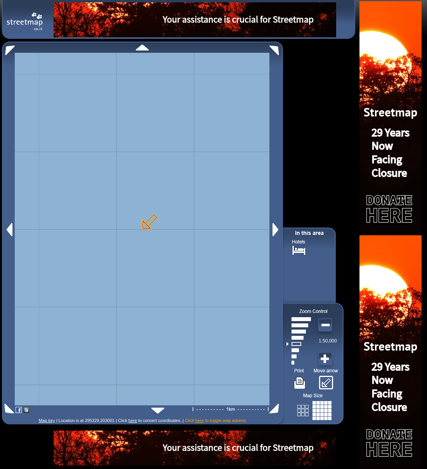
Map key (47, 420)
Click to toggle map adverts (215, 420)
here (132, 420)
